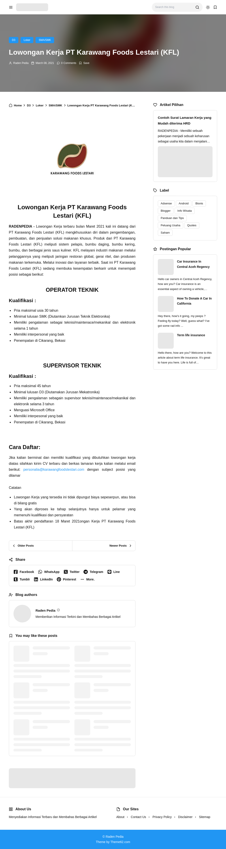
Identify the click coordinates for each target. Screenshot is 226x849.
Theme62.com (120, 842)
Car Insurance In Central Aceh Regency (193, 264)
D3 (13, 40)
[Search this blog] (173, 7)
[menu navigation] (11, 7)
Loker (27, 40)
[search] (197, 7)
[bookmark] (215, 7)
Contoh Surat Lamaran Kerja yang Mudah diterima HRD (184, 120)
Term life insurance (191, 335)
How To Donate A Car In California (194, 301)
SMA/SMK (45, 40)
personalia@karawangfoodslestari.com (53, 469)
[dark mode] (208, 7)
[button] (88, 579)
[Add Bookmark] (84, 63)
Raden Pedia (20, 63)
